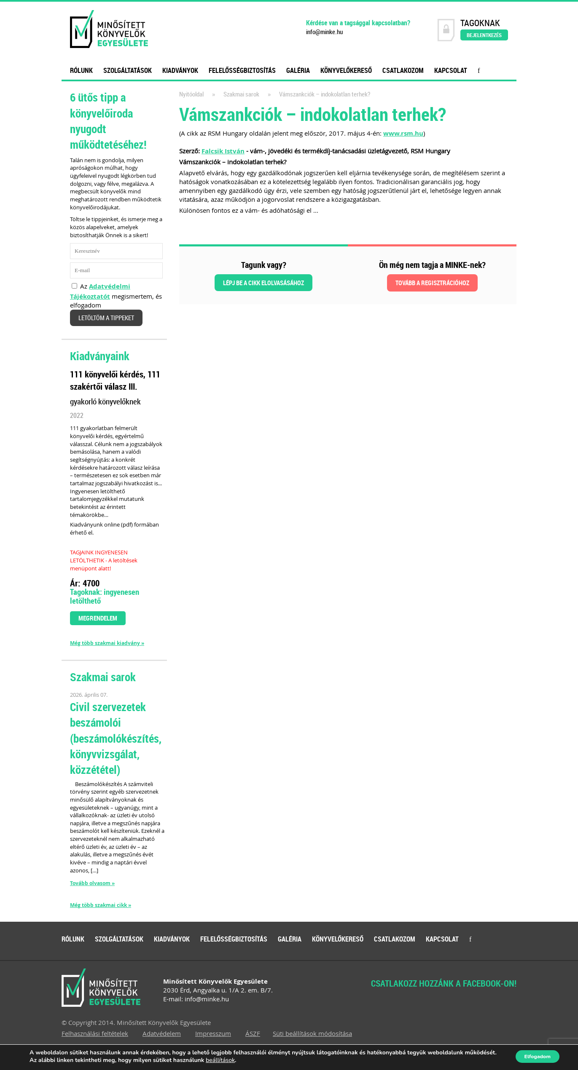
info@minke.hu (324, 32)
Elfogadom (543, 1057)
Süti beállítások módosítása (312, 1033)
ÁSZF (252, 1033)
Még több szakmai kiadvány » (107, 643)
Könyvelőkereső (346, 70)
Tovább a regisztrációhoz (432, 282)
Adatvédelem (161, 1033)
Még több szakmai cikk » (100, 905)
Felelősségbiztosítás (242, 70)
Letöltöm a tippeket (106, 318)
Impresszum (213, 1033)
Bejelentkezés (484, 35)
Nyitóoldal (191, 94)
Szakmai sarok (241, 94)
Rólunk (81, 70)
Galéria (298, 70)
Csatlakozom (403, 70)
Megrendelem (97, 618)
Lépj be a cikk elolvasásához (263, 282)
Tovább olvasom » (92, 883)
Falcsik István (223, 151)
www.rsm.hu (403, 133)
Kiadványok (180, 70)
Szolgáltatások (127, 70)
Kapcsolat (450, 70)
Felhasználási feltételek (95, 1033)
